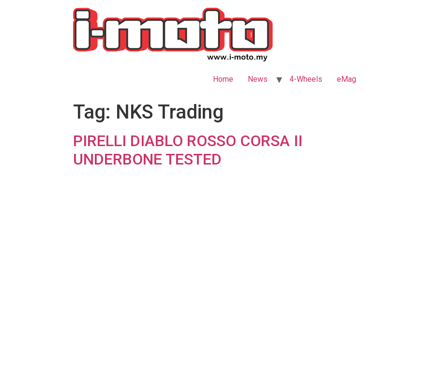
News (258, 79)
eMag (346, 79)
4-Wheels (305, 79)
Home (223, 79)
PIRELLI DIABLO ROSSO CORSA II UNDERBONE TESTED (187, 150)
